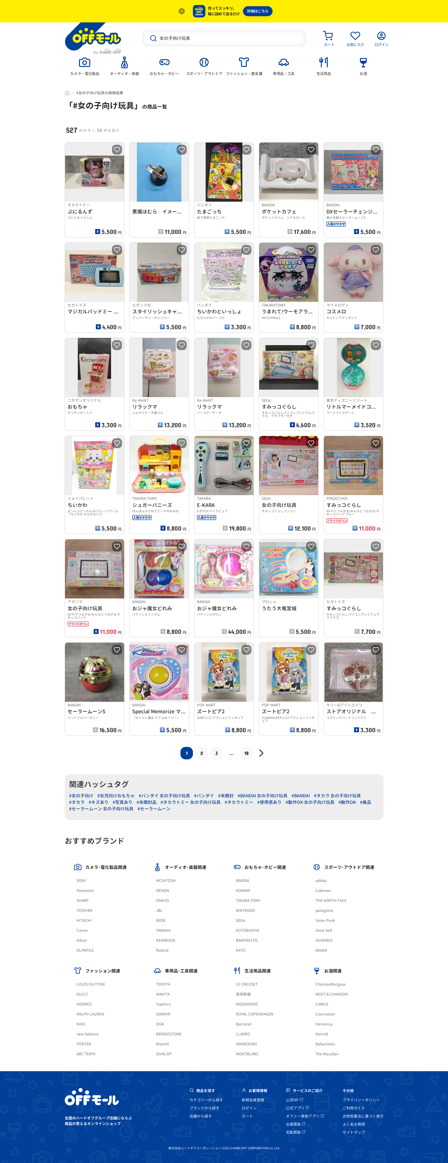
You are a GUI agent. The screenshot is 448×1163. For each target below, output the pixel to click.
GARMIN (163, 1014)
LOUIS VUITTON (91, 984)
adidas (321, 880)
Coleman (323, 890)
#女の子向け (81, 796)
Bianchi (162, 1044)
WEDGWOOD (247, 1004)
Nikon (82, 940)
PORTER (84, 1044)
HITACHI (84, 920)
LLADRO (243, 1034)
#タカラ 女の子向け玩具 (337, 796)
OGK (160, 1024)
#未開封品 (146, 802)
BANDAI (242, 880)
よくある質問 (354, 1124)
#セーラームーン (154, 809)
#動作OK (347, 802)
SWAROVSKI (246, 1044)
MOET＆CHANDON (331, 994)
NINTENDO (245, 910)
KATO (240, 950)
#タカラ (77, 802)
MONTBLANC (247, 1054)
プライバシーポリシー (361, 1100)
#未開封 (226, 796)
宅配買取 (295, 1132)
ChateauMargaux (330, 984)
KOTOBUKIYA (247, 930)
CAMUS (321, 1004)
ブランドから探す (204, 1108)
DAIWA (321, 950)
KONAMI (243, 890)
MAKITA (163, 994)
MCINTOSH (166, 880)
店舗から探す (200, 1116)
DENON (162, 890)
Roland (162, 950)
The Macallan (326, 1054)
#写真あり (123, 802)
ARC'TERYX (86, 1054)
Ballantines (325, 1044)
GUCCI (82, 994)
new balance (88, 1034)
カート (247, 1116)
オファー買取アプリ (305, 1116)
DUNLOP (164, 1054)
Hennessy (324, 1024)
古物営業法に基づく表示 (363, 1116)
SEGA (240, 920)
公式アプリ (297, 1108)
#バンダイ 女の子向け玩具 (164, 796)
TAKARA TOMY (248, 900)
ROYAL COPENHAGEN (254, 1014)
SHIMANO (324, 940)
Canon (82, 930)
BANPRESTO (247, 940)
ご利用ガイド (354, 1108)
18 (246, 753)
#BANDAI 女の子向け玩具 (262, 796)
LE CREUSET (247, 984)
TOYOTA (163, 984)
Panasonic (85, 890)
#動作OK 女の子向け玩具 (310, 802)
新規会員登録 (253, 1100)
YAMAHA (163, 930)
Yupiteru (163, 1004)
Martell (321, 1034)
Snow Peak (325, 920)
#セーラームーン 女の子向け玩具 (101, 809)
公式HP (294, 1100)
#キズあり (99, 802)
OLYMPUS (85, 950)
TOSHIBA (84, 910)
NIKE (81, 1024)
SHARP (83, 900)
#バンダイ (204, 796)
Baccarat (244, 1024)
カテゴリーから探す (206, 1100)
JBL (159, 910)
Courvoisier (325, 1014)
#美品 (365, 802)
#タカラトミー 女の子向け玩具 (191, 802)
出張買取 (295, 1124)
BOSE (161, 920)
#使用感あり (269, 802)
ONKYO (162, 900)
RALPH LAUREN (90, 1014)
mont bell (323, 930)
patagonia (324, 910)
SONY (81, 880)
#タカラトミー (239, 802)
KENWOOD (165, 940)
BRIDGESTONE (169, 1034)
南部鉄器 (243, 994)
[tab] (85, 66)
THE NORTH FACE (331, 900)
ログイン (249, 1108)
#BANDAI (301, 796)
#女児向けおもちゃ (116, 796)
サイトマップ (354, 1132)
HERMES (84, 1004)
